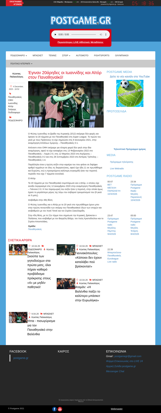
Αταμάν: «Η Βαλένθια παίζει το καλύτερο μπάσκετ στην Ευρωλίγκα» (87, 293)
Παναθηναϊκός (15, 97)
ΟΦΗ (10, 100)
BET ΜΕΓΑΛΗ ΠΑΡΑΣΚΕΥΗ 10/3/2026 (113, 189)
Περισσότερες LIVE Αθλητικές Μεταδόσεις (80, 42)
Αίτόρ (10, 106)
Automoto (82, 55)
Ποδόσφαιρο (18, 55)
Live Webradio (117, 168)
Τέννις (53, 55)
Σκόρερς (12, 109)
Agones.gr (112, 4)
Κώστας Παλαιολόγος (16, 75)
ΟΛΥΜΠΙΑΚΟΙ (121, 55)
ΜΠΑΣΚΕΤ (97, 246)
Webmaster (116, 408)
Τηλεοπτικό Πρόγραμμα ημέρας (130, 149)
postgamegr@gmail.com (128, 356)
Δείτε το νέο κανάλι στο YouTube (130, 76)
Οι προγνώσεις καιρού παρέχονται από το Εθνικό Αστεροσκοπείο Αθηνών (81, 400)
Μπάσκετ (38, 55)
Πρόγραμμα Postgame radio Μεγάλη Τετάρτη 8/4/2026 (136, 226)
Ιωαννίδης (13, 103)
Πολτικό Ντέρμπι (21, 63)
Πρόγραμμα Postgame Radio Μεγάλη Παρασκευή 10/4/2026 (136, 192)
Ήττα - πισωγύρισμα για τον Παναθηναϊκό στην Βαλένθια (41, 327)
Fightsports (101, 55)
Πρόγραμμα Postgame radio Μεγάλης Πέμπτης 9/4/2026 (113, 226)
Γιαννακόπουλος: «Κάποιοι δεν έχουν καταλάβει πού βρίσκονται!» (88, 259)
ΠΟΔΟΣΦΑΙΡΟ (15, 120)
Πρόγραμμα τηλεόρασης (121, 162)
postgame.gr (20, 358)
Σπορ (66, 55)
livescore (121, 4)
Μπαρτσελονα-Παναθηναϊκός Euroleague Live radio (113, 257)
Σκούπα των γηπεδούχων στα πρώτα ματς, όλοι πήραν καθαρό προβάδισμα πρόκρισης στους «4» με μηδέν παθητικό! (39, 271)
